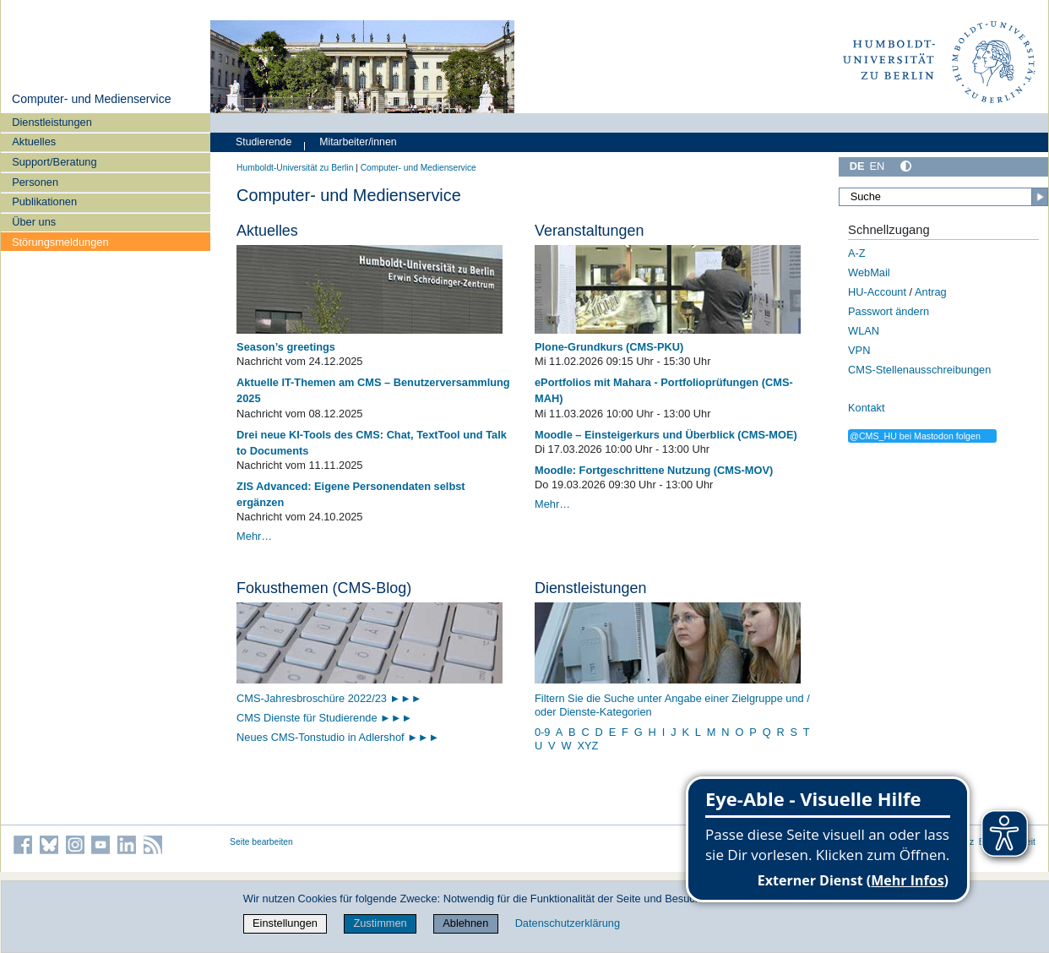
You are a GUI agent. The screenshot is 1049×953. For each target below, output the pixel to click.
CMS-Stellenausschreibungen (919, 369)
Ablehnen (465, 923)
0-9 (543, 732)
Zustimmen (379, 923)
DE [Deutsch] (857, 166)
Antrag (931, 292)
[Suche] (943, 197)
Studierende (263, 142)
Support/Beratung (54, 161)
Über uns (34, 221)
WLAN (863, 330)
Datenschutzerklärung (567, 923)
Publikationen (44, 201)
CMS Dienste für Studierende (308, 717)
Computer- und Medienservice (91, 99)
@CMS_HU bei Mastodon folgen (915, 436)
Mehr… (254, 536)
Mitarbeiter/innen (357, 142)
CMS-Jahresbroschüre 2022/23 (312, 698)
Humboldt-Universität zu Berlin (294, 167)
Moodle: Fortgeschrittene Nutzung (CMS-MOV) (654, 470)
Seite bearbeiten (261, 842)
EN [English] (877, 166)
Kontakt (866, 407)
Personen (35, 182)
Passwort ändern (888, 311)
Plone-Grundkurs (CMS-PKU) (609, 346)
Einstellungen (285, 923)
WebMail (869, 272)
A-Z (857, 253)
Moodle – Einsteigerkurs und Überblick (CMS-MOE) (666, 434)
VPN (859, 350)
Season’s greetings (285, 346)
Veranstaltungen (589, 230)
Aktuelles (34, 141)
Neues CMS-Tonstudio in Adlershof (337, 737)
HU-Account (877, 292)
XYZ (587, 745)
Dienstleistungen (52, 122)
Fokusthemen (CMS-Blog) (323, 588)
